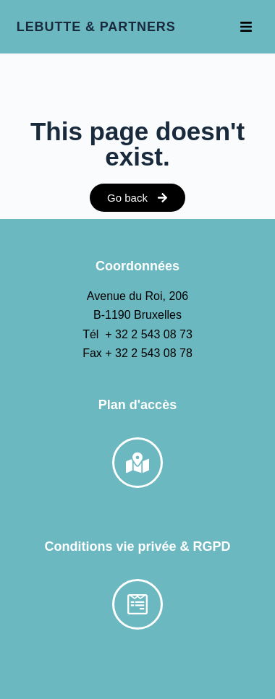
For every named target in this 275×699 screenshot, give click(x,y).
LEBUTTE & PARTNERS (96, 27)
